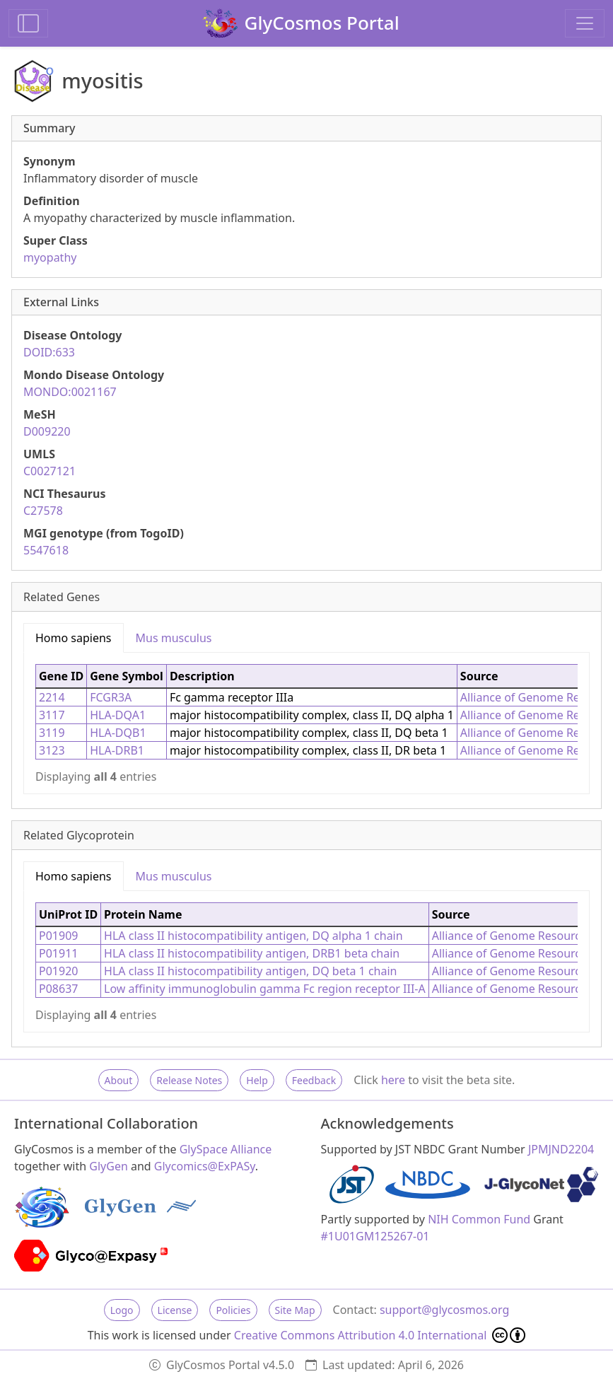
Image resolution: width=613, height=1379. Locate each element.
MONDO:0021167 (70, 392)
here (393, 1080)
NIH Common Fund (479, 1219)
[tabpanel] (306, 723)
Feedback (314, 1080)
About (119, 1080)
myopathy (49, 257)
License (175, 1310)
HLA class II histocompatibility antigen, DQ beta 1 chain (250, 971)
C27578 (43, 510)
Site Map (295, 1310)
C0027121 (49, 471)
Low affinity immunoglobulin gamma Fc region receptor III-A (265, 988)
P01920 (58, 971)
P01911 (58, 953)
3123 (52, 750)
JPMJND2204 (561, 1149)
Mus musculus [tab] (174, 638)
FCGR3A (111, 697)
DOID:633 (49, 352)
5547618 (46, 550)
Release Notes (189, 1080)
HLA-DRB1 (117, 750)
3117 (52, 715)
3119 (52, 732)
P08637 (58, 988)
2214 (52, 697)
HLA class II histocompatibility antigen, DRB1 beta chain (251, 953)
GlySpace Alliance (226, 1149)
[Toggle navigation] (585, 23)
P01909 (58, 935)
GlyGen (108, 1166)
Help (257, 1080)
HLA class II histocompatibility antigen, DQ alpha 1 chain (253, 935)
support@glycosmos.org (444, 1309)
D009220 (47, 431)
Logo (122, 1310)
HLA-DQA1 (118, 715)
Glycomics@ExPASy (204, 1166)
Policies (233, 1310)
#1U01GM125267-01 (375, 1236)
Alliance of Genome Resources (512, 935)
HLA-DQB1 (118, 732)
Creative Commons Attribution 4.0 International (380, 1335)
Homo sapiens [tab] (73, 638)
